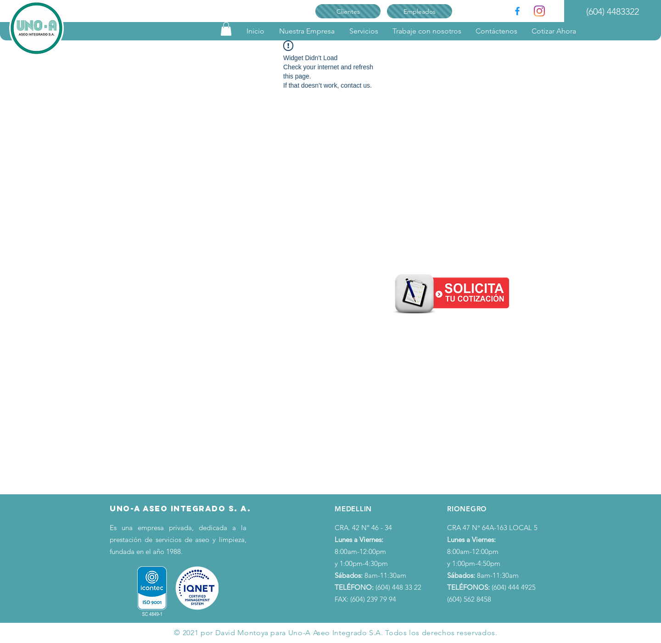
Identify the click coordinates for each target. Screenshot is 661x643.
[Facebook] (517, 11)
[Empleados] (419, 11)
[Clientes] (348, 11)
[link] (226, 29)
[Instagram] (539, 11)
